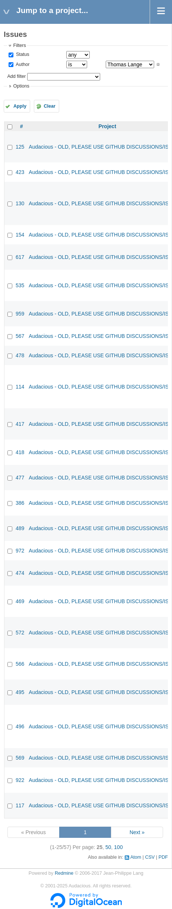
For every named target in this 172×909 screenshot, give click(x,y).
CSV (150, 857)
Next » (137, 832)
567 (20, 336)
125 (20, 147)
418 (20, 452)
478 (20, 355)
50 (108, 847)
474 (20, 573)
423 (20, 172)
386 (20, 503)
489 (20, 528)
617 (20, 257)
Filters (19, 45)
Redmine (64, 873)
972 (20, 551)
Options (21, 86)
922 (20, 780)
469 (20, 601)
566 (20, 664)
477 (20, 478)
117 (20, 805)
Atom (135, 857)
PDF (163, 857)
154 (20, 235)
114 (20, 387)
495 (20, 692)
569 (20, 758)
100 (118, 847)
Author (22, 64)
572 (20, 633)
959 (20, 314)
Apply (19, 106)
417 (20, 424)
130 (20, 203)
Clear (49, 106)
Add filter (16, 76)
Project (107, 126)
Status (22, 54)
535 (20, 285)
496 (20, 726)
